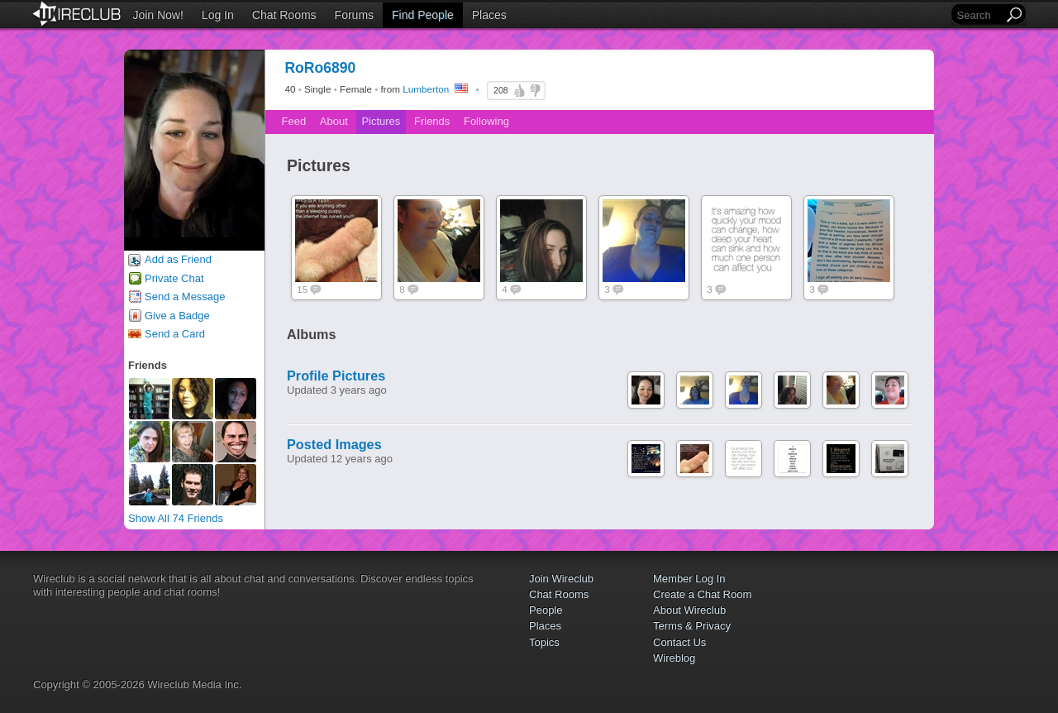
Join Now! (157, 15)
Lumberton (426, 89)
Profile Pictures (336, 375)
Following (486, 121)
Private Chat (174, 278)
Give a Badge (177, 315)
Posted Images (334, 444)
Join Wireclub (561, 578)
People (545, 610)
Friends (432, 121)
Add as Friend (178, 259)
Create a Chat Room (702, 594)
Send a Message (185, 296)
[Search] (979, 15)
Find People (423, 15)
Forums (354, 15)
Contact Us (679, 642)
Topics (544, 642)
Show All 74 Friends (175, 518)
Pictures (380, 121)
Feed (294, 121)
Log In (218, 15)
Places (489, 15)
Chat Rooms (284, 15)
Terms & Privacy (692, 626)
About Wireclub (689, 610)
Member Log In (689, 578)
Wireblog (674, 658)
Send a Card (175, 334)
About (334, 121)
